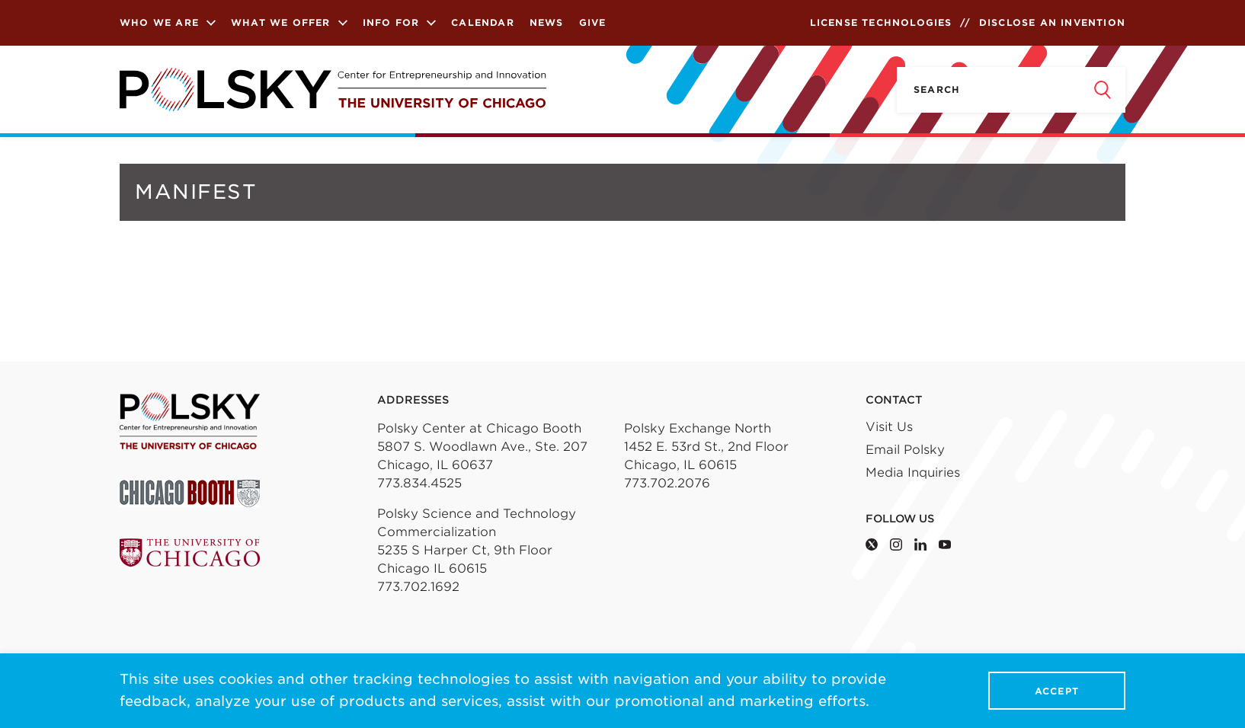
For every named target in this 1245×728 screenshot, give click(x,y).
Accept (1057, 691)
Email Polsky (905, 449)
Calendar (482, 22)
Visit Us (889, 427)
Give (592, 22)
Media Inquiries (913, 472)
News (547, 22)
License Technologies (881, 22)
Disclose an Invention (1052, 22)
